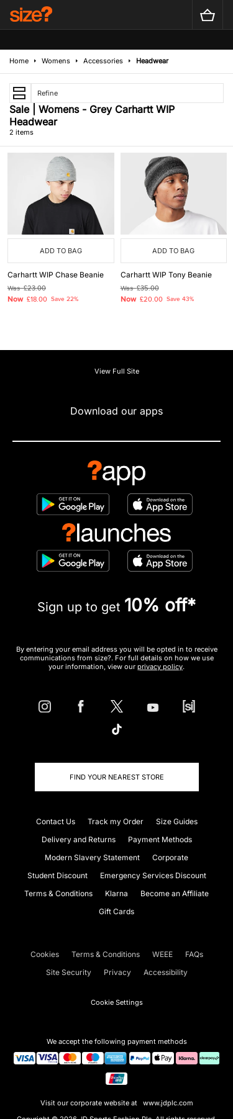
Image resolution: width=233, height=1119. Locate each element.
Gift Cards (116, 911)
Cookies (44, 954)
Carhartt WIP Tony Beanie (166, 274)
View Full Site (116, 371)
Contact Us (55, 821)
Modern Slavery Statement (92, 857)
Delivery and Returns (79, 839)
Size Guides (177, 821)
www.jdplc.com (167, 1103)
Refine (47, 93)
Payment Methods (160, 839)
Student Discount (57, 875)
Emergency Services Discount (153, 875)
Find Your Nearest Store (117, 777)
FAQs (194, 954)
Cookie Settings (117, 1002)
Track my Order (116, 821)
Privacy (117, 972)
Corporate (170, 857)
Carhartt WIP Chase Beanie (55, 274)
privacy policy (160, 666)
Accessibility (166, 972)
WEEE (162, 954)
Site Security (68, 972)
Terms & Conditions (58, 893)
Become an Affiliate (174, 893)
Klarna (116, 893)
